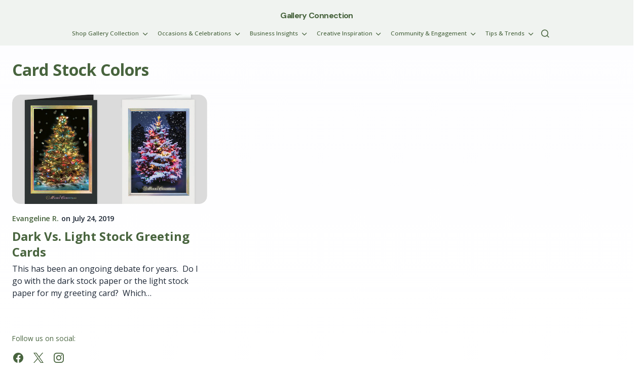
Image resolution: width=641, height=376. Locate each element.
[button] (545, 33)
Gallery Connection (316, 15)
